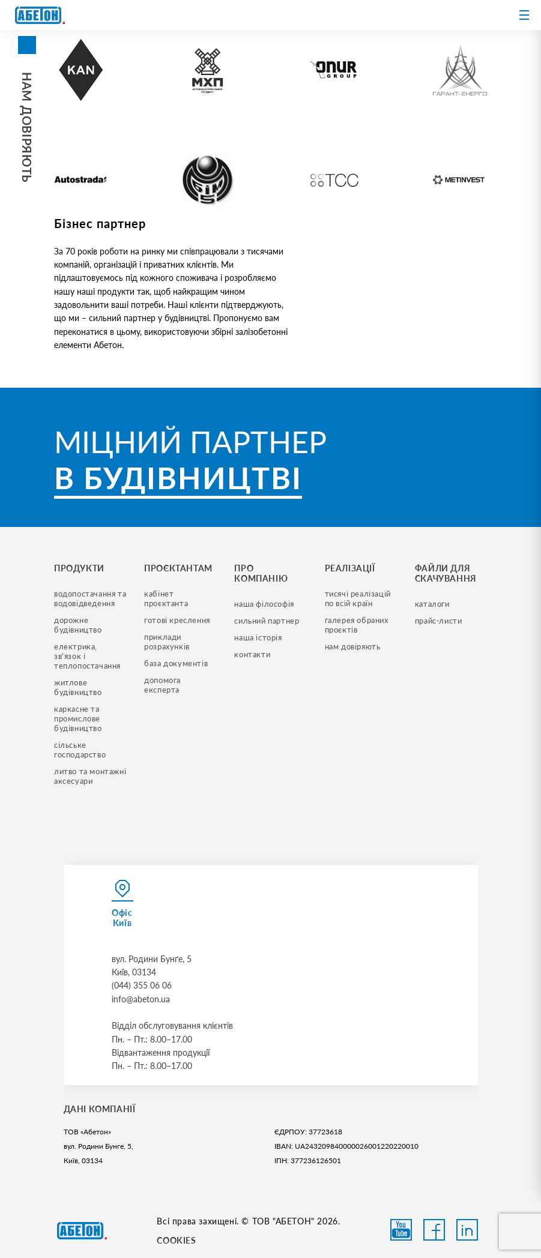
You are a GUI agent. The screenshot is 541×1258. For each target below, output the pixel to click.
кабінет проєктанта (166, 598)
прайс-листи (438, 620)
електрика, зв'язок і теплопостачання (87, 656)
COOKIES (176, 1240)
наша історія (258, 637)
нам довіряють (353, 646)
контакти (252, 654)
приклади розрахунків (167, 641)
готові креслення (177, 620)
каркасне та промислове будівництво (78, 718)
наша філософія (264, 604)
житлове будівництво (78, 687)
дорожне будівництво (78, 624)
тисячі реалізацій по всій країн (359, 598)
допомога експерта (163, 684)
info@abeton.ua (141, 999)
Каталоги (432, 604)
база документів (176, 663)
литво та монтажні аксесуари (91, 776)
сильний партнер (266, 620)
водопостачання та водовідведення (91, 598)
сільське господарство (80, 749)
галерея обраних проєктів (358, 624)
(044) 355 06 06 (142, 985)
